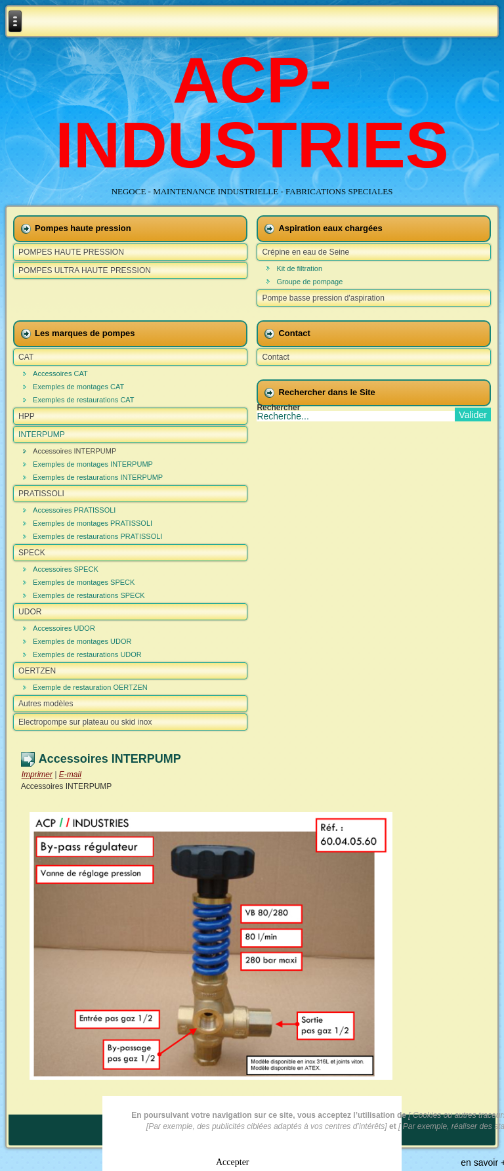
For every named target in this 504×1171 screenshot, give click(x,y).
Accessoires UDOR (64, 628)
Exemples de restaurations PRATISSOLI (97, 536)
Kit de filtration (299, 268)
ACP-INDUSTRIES (252, 112)
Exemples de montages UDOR (82, 641)
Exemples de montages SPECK (84, 582)
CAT (25, 357)
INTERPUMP (41, 434)
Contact (275, 357)
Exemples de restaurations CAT (83, 400)
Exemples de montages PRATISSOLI (92, 523)
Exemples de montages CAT (78, 387)
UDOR (29, 611)
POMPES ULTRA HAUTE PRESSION (84, 270)
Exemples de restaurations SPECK (89, 595)
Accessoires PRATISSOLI (74, 510)
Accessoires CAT (60, 373)
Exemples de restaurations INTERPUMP (98, 477)
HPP (26, 416)
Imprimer (37, 774)
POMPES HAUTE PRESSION (71, 252)
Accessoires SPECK (65, 569)
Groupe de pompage (309, 282)
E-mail (70, 774)
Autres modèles (45, 703)
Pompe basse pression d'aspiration (323, 298)
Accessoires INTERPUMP (74, 451)
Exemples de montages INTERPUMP (93, 464)
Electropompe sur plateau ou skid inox (85, 722)
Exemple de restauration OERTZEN (90, 687)
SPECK (31, 552)
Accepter (232, 1160)
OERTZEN (37, 670)
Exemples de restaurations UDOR (87, 654)
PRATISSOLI (41, 493)
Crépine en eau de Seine (305, 252)
